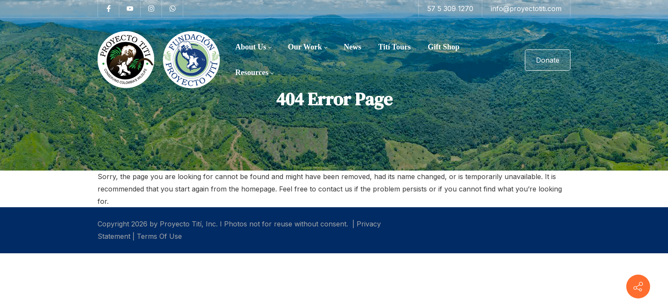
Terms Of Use (159, 236)
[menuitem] (253, 47)
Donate (547, 60)
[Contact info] (638, 286)
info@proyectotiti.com (526, 8)
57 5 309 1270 (450, 8)
